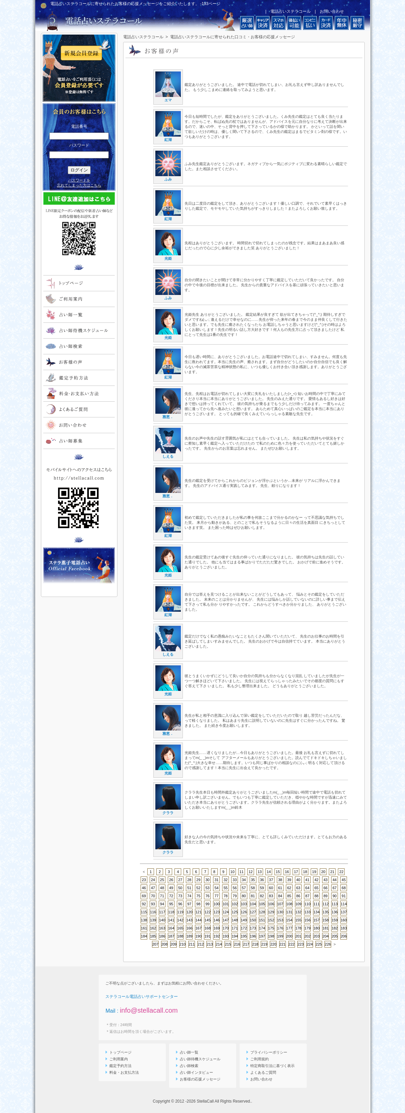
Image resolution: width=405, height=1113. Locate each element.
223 (301, 944)
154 (289, 920)
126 (244, 912)
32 (225, 880)
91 (344, 896)
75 (198, 896)
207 (155, 944)
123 (216, 912)
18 (305, 872)
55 (225, 888)
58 (253, 888)
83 (271, 896)
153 (280, 920)
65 (316, 888)
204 (325, 936)
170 (225, 928)
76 (207, 896)
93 (153, 904)
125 (235, 912)
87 (307, 896)
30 (207, 880)
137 (344, 912)
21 (332, 872)
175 (271, 928)
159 (335, 920)
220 (273, 944)
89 (325, 896)
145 (207, 920)
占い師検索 (187, 1066)
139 (153, 920)
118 (171, 912)
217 (246, 944)
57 (244, 888)
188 (180, 936)
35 (253, 880)
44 (335, 880)
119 (180, 912)
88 (316, 896)
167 (198, 928)
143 (189, 920)
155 (298, 920)
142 (180, 920)
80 (244, 896)
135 (325, 912)
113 (335, 904)
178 (298, 928)
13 (260, 872)
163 (162, 928)
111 (316, 904)
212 (201, 944)
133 (307, 912)
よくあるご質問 (261, 1072)
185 (153, 936)
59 (262, 888)
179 (307, 928)
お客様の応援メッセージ (198, 1079)
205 (335, 936)
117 (162, 912)
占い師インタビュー (194, 1072)
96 (180, 904)
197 (262, 936)
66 (325, 888)
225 (319, 944)
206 (344, 936)
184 (144, 936)
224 (310, 944)
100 (216, 904)
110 (307, 904)
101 (225, 904)
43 (325, 880)
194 (235, 936)
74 (189, 896)
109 (298, 904)
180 (316, 928)
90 (335, 896)
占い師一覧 (187, 1052)
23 (144, 880)
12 (251, 872)
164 (171, 928)
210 (183, 944)
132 (298, 912)
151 (262, 920)
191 (207, 936)
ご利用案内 (116, 1059)
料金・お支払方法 (122, 1072)
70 (153, 896)
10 (233, 872)
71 (162, 896)
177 (289, 928)
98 (198, 904)
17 (296, 872)
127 (253, 912)
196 (253, 936)
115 (144, 912)
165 (180, 928)
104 (253, 904)
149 (244, 920)
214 (219, 944)
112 (325, 904)
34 (244, 880)
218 (255, 944)
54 (216, 888)
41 (307, 880)
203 (316, 936)
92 (144, 904)
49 (171, 888)
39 (289, 880)
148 (235, 920)
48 (162, 888)
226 (328, 944)
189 (189, 936)
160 (344, 920)
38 (280, 880)
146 (216, 920)
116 (153, 912)
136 (335, 912)
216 (237, 944)
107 (280, 904)
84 (280, 896)
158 (325, 920)
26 (171, 880)
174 (262, 928)
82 (262, 896)
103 (244, 904)
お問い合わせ (332, 11)
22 (341, 872)
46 (144, 888)
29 (198, 880)
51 (189, 888)
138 (144, 920)
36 (262, 880)
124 (225, 912)
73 (180, 896)
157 (316, 920)
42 (316, 880)
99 (207, 904)
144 (198, 920)
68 (344, 888)
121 (198, 912)
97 (189, 904)
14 (269, 872)
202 (307, 936)
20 (323, 872)
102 (235, 904)
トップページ (118, 1052)
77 (216, 896)
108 (289, 904)
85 (289, 896)
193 (225, 936)
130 (280, 912)
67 (335, 888)
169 (216, 928)
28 (189, 880)
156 (307, 920)
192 (216, 936)
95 (171, 904)
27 (180, 880)
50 (180, 888)
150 (253, 920)
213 (210, 944)
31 (216, 880)
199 (280, 936)
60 (271, 888)
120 (189, 912)
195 (244, 936)
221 (283, 944)
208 (164, 944)
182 (335, 928)
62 (289, 888)
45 (344, 880)
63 (298, 888)
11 (242, 872)
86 (298, 896)
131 (289, 912)
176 (280, 928)
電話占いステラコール (290, 11)
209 (173, 944)
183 (344, 928)
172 (244, 928)
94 (162, 904)
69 (144, 896)
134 (316, 912)
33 (235, 880)
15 (278, 872)
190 (198, 936)
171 (235, 928)
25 (162, 880)
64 (307, 888)
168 (207, 928)
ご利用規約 (257, 1059)
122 (207, 912)
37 (271, 880)
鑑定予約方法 (118, 1066)
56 (235, 888)
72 (171, 896)
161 (144, 928)
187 (171, 936)
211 (192, 944)
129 (271, 912)
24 (153, 880)
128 (262, 912)
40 (298, 880)
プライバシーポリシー (266, 1052)
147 (225, 920)
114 (344, 904)
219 (264, 944)
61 (280, 888)
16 (287, 872)
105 (262, 904)
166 (189, 928)
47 (153, 888)
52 (198, 888)
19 (314, 872)
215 (228, 944)
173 (253, 928)
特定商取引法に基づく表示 (270, 1066)
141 (171, 920)
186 (162, 936)
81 (253, 896)
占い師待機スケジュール (198, 1059)
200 (289, 936)
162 (153, 928)
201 (298, 936)
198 (271, 936)
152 (271, 920)
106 (271, 904)
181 (325, 928)
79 (235, 896)
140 (162, 920)
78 (225, 896)
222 (292, 944)
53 (207, 888)
